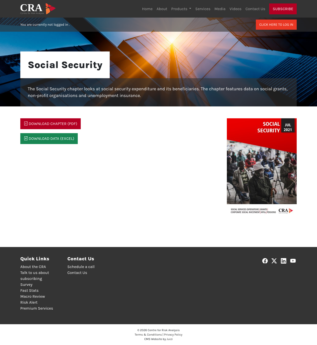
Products (179, 8)
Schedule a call (81, 266)
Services (202, 8)
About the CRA (33, 266)
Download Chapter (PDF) (50, 123)
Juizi (170, 339)
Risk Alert (28, 302)
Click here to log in (276, 25)
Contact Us (255, 8)
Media (220, 8)
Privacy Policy (173, 334)
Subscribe (283, 8)
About (162, 8)
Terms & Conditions (148, 334)
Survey (26, 284)
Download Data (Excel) (49, 138)
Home (147, 8)
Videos (236, 8)
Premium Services (36, 308)
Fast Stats (29, 290)
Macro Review (32, 296)
